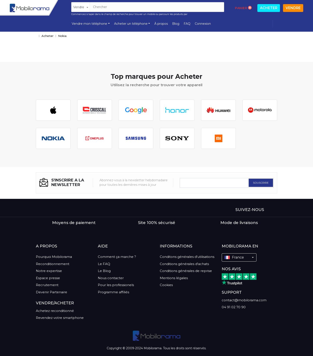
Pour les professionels (116, 285)
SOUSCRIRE (261, 182)
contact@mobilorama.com (244, 300)
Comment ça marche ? (117, 257)
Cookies (166, 285)
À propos (161, 24)
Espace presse (48, 278)
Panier (243, 7)
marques (193, 14)
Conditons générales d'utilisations (187, 257)
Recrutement (47, 285)
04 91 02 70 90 (234, 307)
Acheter (268, 8)
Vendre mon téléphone (89, 24)
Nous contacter (111, 278)
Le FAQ (104, 264)
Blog (175, 24)
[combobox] (80, 7)
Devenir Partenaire (51, 292)
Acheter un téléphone (131, 24)
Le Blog (104, 271)
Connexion (203, 24)
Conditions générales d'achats (184, 264)
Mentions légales (174, 278)
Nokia (62, 36)
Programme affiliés (113, 292)
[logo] (29, 8)
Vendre (293, 8)
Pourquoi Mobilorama (54, 257)
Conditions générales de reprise (186, 271)
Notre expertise (49, 271)
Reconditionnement (52, 264)
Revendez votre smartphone (60, 318)
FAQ (187, 24)
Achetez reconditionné (55, 311)
